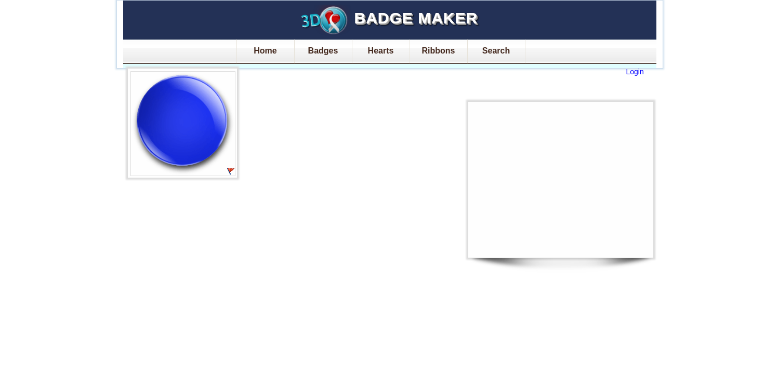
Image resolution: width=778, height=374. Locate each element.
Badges (323, 50)
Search (496, 50)
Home (265, 50)
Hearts (381, 50)
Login (635, 72)
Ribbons (438, 50)
